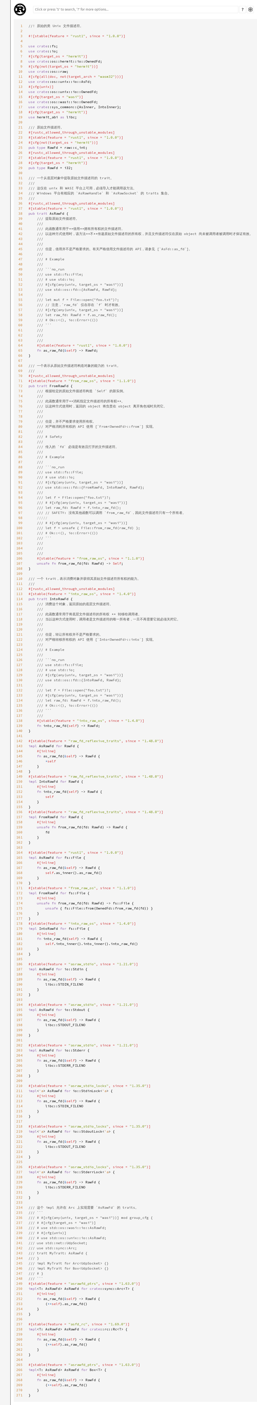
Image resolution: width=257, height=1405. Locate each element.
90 (20, 477)
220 (19, 1136)
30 (20, 173)
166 (19, 862)
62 (20, 335)
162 (19, 842)
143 (19, 746)
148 (19, 771)
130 (19, 680)
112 (19, 589)
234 (19, 1207)
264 (19, 1359)
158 (19, 822)
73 (20, 391)
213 (19, 1101)
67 (20, 360)
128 (19, 670)
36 (20, 203)
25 (20, 147)
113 (19, 594)
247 (19, 1273)
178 (19, 923)
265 (19, 1365)
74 (20, 396)
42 (20, 234)
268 (19, 1380)
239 (19, 1233)
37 (20, 208)
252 (19, 1299)
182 (19, 944)
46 (20, 254)
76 (20, 406)
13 (20, 87)
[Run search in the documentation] (135, 9)
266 (19, 1370)
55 (20, 300)
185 (19, 959)
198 (19, 1025)
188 (19, 974)
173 (19, 898)
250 (19, 1288)
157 (19, 817)
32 (20, 183)
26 (20, 152)
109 (19, 573)
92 (20, 487)
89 (20, 472)
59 (20, 320)
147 (19, 766)
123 (19, 644)
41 (20, 229)
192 (19, 994)
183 (19, 949)
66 (20, 355)
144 (19, 751)
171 (19, 888)
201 (19, 1040)
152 (19, 791)
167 (19, 868)
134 (19, 700)
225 (19, 1162)
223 (19, 1152)
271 (19, 1395)
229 (19, 1182)
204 (19, 1055)
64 (20, 345)
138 (19, 720)
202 (19, 1045)
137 (19, 715)
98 (20, 518)
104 (19, 548)
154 (19, 802)
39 (20, 218)
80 (20, 426)
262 (19, 1349)
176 (19, 913)
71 (20, 381)
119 (19, 624)
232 (19, 1197)
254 (19, 1309)
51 (20, 279)
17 (20, 107)
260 (19, 1339)
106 (19, 558)
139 (19, 726)
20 (20, 122)
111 (19, 584)
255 (19, 1314)
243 (19, 1253)
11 (20, 76)
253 (19, 1304)
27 (20, 158)
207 (19, 1070)
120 (19, 629)
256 (19, 1319)
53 (20, 289)
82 (20, 436)
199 (19, 1030)
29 (20, 168)
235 (19, 1212)
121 (19, 634)
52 (20, 284)
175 (19, 908)
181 (19, 939)
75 (20, 401)
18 (20, 112)
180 (19, 933)
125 (19, 655)
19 (20, 117)
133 (19, 695)
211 (19, 1091)
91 (20, 482)
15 (20, 97)
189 (19, 979)
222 (19, 1146)
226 (19, 1167)
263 (19, 1354)
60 (20, 325)
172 (19, 893)
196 (19, 1015)
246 (19, 1268)
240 (19, 1238)
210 (19, 1086)
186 (19, 964)
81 (20, 431)
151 (19, 786)
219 (19, 1131)
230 (19, 1187)
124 (19, 649)
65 (20, 350)
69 (20, 371)
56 (20, 305)
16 (20, 102)
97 (20, 513)
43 (20, 239)
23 (20, 137)
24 (20, 142)
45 (20, 249)
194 (19, 1004)
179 (19, 928)
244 (19, 1258)
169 (19, 878)
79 (20, 421)
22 (20, 132)
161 (19, 837)
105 (19, 553)
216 (19, 1116)
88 (20, 467)
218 (19, 1126)
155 (19, 807)
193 (19, 999)
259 (19, 1334)
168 (19, 873)
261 (19, 1344)
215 (19, 1111)
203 (19, 1050)
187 (19, 969)
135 (19, 705)
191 (19, 989)
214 (19, 1106)
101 (19, 533)
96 (20, 507)
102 (19, 538)
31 (20, 178)
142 (19, 741)
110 (19, 578)
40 (20, 223)
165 (19, 857)
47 (20, 259)
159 (19, 827)
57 (20, 310)
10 (20, 71)
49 (20, 269)
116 (19, 609)
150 (19, 781)
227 (19, 1172)
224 (19, 1157)
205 (19, 1060)
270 (19, 1390)
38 (20, 213)
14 (20, 92)
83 (20, 442)
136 (19, 710)
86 (20, 457)
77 (20, 411)
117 (19, 614)
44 (20, 244)
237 (19, 1223)
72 (20, 386)
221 (19, 1141)
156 (19, 812)
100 (19, 528)
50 (20, 274)
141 (19, 736)
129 (19, 675)
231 (19, 1192)
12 (20, 81)
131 (19, 685)
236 (19, 1217)
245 (19, 1263)
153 (19, 797)
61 (20, 330)
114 (19, 599)
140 (19, 731)
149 (19, 776)
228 (19, 1177)
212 (19, 1096)
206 (19, 1065)
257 (19, 1324)
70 (20, 376)
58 (20, 315)
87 (20, 462)
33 (20, 188)
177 (19, 918)
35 (20, 198)
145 (19, 756)
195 (19, 1010)
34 (20, 193)
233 (19, 1202)
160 (19, 832)
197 (19, 1020)
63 (20, 340)
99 (20, 523)
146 (19, 761)
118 (19, 619)
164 (19, 852)
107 (19, 563)
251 (19, 1294)
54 (20, 294)
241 (19, 1243)
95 (20, 502)
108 (19, 568)
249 (19, 1283)
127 (19, 665)
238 (19, 1228)
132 (19, 690)
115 (19, 604)
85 (20, 452)
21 (20, 127)
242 (19, 1248)
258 (19, 1329)
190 (19, 984)
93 (20, 492)
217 (19, 1121)
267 (19, 1375)
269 (19, 1385)
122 (19, 639)
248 (19, 1278)
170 (19, 883)
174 (19, 903)
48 (20, 264)
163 (19, 847)
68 (20, 365)
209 (19, 1081)
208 (19, 1075)
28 (20, 163)
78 (20, 416)
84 (20, 447)
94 (20, 497)
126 (19, 660)
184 (19, 954)
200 (19, 1035)
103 (19, 543)
